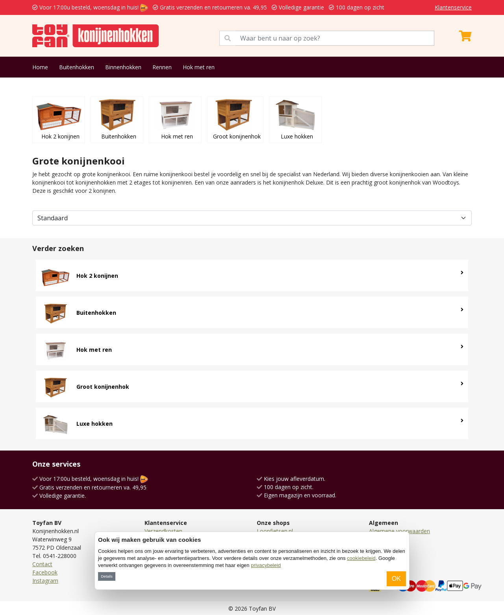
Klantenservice (453, 7)
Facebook (44, 572)
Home (40, 67)
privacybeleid (266, 565)
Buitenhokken (76, 67)
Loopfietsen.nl (275, 531)
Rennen (162, 67)
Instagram (45, 580)
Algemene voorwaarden (399, 531)
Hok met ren (199, 67)
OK (396, 578)
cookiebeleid (361, 558)
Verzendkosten (163, 531)
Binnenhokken (123, 67)
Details (106, 576)
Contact (42, 564)
